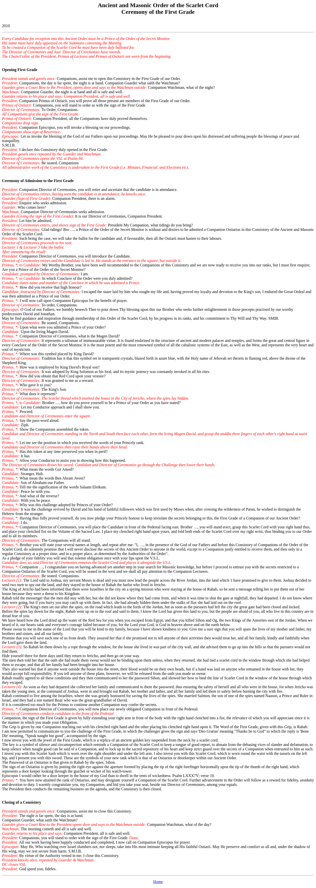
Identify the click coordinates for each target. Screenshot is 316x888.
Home (158, 882)
